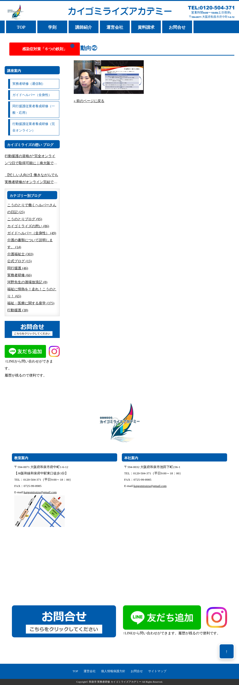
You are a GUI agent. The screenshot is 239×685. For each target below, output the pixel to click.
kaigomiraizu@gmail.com (40, 492)
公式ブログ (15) (19, 261)
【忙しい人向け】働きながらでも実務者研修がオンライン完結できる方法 (31, 179)
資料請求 (146, 27)
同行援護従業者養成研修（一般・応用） (33, 109)
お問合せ (177, 27)
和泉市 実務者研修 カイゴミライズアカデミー (115, 682)
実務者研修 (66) (19, 275)
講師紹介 (83, 27)
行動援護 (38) (17, 310)
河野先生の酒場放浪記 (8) (27, 282)
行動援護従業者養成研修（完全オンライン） (33, 127)
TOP (21, 27)
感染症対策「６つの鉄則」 (44, 49)
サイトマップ (157, 671)
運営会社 (114, 27)
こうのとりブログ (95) (24, 219)
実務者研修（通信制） (28, 83)
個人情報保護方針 (113, 671)
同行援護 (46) (17, 268)
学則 (52, 27)
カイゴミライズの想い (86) (28, 226)
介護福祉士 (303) (20, 254)
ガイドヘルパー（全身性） (32, 95)
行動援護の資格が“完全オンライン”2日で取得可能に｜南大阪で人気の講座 (31, 160)
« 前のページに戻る (89, 101)
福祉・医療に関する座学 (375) (30, 303)
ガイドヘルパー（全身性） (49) (31, 233)
